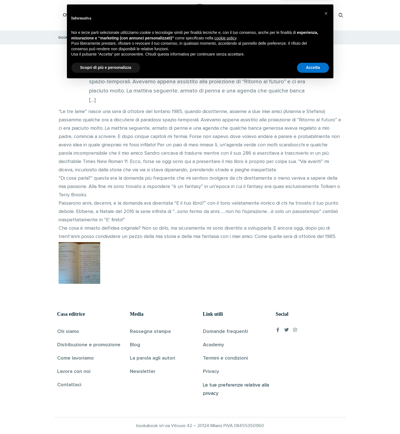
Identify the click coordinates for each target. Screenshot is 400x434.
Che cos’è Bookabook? (85, 15)
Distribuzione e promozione (88, 344)
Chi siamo (68, 331)
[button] (326, 364)
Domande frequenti (225, 331)
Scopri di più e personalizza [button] (105, 419)
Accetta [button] (313, 419)
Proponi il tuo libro (297, 15)
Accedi (326, 15)
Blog (135, 344)
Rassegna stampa (150, 331)
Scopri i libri (129, 15)
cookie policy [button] (225, 389)
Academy (213, 344)
